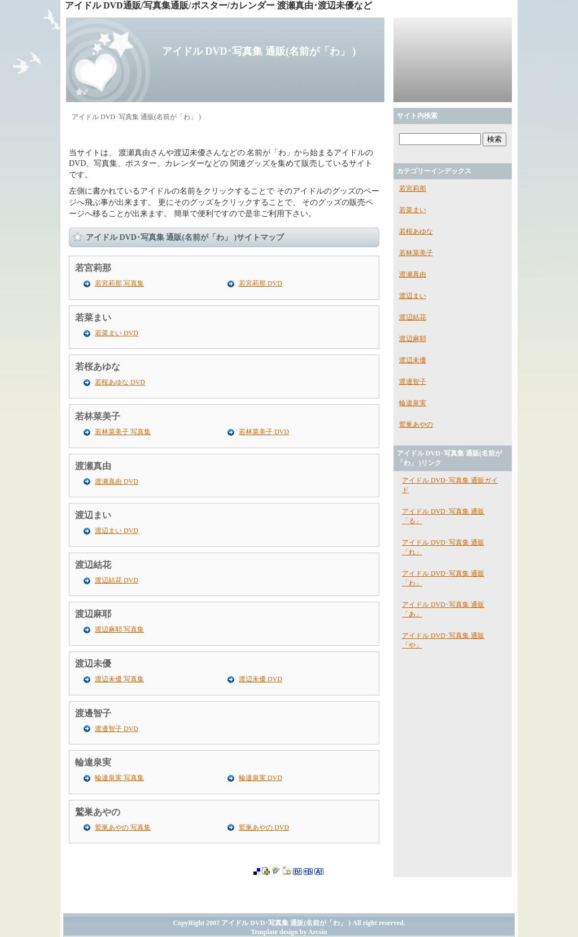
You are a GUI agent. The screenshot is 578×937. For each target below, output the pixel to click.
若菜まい (93, 317)
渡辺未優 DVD (260, 679)
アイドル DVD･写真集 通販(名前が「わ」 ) (259, 51)
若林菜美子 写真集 (123, 432)
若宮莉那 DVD (260, 283)
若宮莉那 (93, 268)
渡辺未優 (93, 663)
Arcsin (317, 932)
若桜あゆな (97, 366)
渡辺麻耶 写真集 (119, 629)
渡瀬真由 (93, 466)
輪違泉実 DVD (260, 778)
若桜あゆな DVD (120, 382)
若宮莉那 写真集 (119, 283)
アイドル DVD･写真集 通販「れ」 (443, 547)
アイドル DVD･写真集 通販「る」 (443, 516)
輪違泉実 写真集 (119, 778)
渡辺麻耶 (93, 614)
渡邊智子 (93, 713)
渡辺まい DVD (116, 531)
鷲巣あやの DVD (264, 827)
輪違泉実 (93, 762)
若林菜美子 (97, 416)
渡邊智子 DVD (116, 729)
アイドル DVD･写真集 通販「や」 (443, 640)
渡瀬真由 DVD (116, 481)
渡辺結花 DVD (116, 580)
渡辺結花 (93, 565)
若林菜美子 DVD (264, 432)
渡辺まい (93, 515)
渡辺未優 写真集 (119, 679)
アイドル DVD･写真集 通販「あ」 (443, 609)
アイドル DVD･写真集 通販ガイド (450, 485)
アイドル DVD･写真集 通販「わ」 (443, 578)
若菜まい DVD (116, 333)
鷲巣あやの (97, 812)
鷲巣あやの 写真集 (123, 827)
